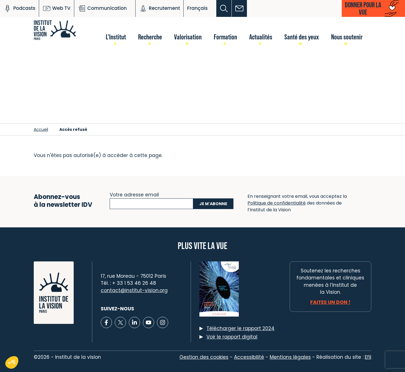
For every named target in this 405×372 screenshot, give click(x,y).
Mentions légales (290, 357)
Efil (368, 357)
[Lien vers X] (120, 322)
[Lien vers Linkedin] (134, 322)
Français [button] (197, 8)
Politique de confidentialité (277, 203)
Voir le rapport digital (231, 336)
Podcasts (19, 8)
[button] (224, 8)
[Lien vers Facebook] (106, 322)
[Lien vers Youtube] (148, 322)
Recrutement (159, 8)
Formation (225, 37)
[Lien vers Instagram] (162, 322)
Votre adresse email (134, 194)
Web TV (56, 8)
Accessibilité (249, 357)
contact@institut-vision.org (134, 290)
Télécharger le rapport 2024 (240, 328)
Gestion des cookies (203, 357)
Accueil (41, 129)
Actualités (260, 37)
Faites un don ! (330, 302)
